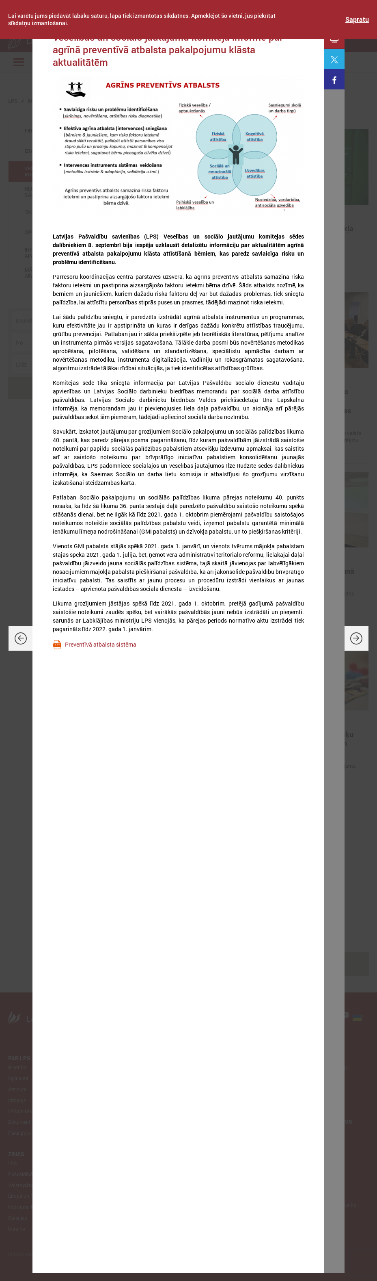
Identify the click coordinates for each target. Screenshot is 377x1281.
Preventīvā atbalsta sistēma (100, 644)
